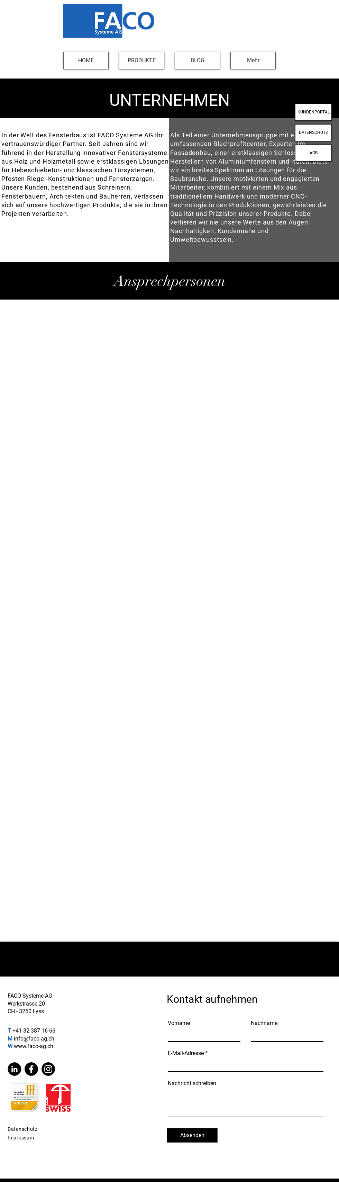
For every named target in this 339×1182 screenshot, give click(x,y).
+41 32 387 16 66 (33, 1030)
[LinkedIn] (14, 1069)
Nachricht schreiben (192, 1083)
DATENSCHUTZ (313, 132)
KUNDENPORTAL (313, 112)
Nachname (264, 1023)
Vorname (179, 1023)
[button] (141, 60)
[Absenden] (192, 1135)
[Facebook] (31, 1069)
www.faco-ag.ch (33, 1046)
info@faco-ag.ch (34, 1038)
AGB (314, 152)
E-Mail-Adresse (186, 1053)
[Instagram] (48, 1069)
